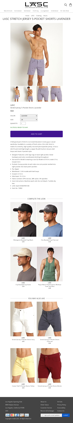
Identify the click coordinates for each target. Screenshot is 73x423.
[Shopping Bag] (70, 4)
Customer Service (46, 408)
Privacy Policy (61, 405)
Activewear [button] (18, 11)
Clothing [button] (36, 11)
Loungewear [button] (45, 11)
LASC (12, 105)
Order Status (45, 405)
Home (27, 16)
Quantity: (14, 123)
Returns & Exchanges (47, 411)
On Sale (59, 402)
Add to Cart (36, 134)
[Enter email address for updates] (51, 415)
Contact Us (60, 411)
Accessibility (61, 408)
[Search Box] (65, 5)
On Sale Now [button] (64, 11)
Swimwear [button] (27, 11)
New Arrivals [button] (8, 11)
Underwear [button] (54, 11)
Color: (13, 116)
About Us (43, 402)
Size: (12, 120)
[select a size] (28, 119)
